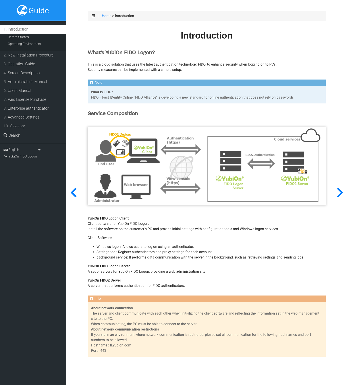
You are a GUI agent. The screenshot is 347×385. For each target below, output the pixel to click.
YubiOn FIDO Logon (20, 156)
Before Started (18, 37)
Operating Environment (24, 44)
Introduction (16, 29)
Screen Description (22, 73)
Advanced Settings (21, 117)
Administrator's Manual (25, 82)
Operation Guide (19, 64)
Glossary (14, 126)
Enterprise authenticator (26, 108)
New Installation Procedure (29, 55)
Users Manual (17, 90)
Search (12, 135)
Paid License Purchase (25, 99)
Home (106, 16)
